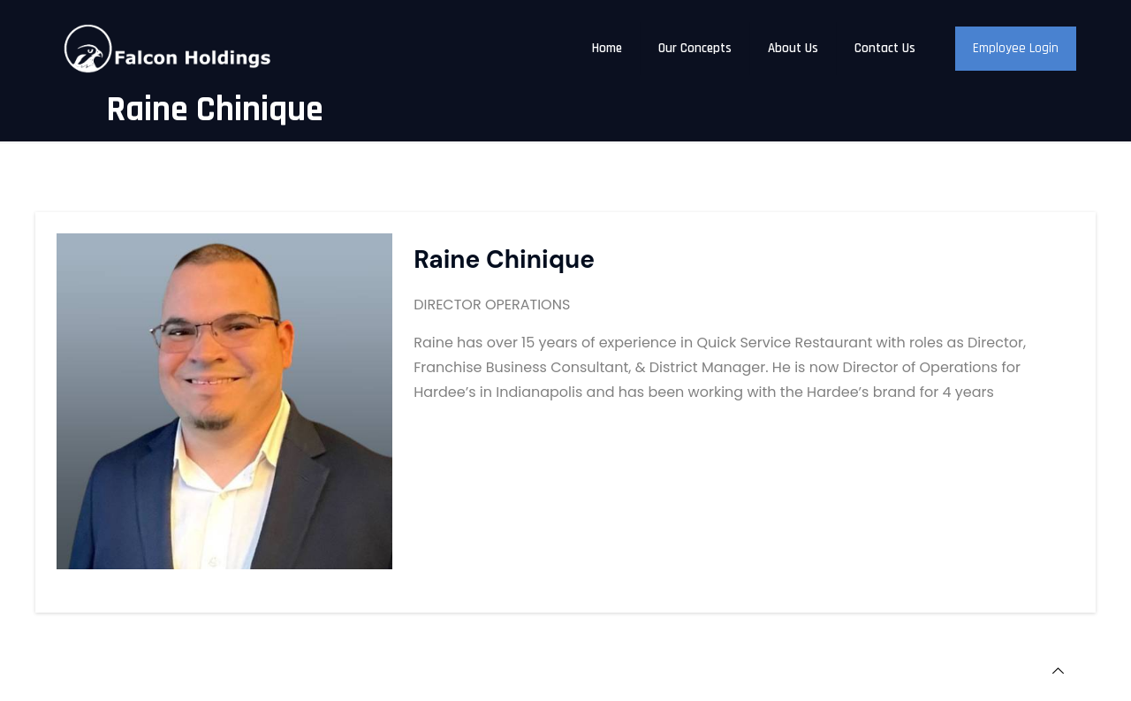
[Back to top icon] (1058, 671)
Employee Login (1016, 48)
